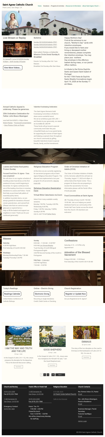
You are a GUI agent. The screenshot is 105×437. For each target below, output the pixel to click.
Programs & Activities (57, 6)
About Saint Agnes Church (91, 6)
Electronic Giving (42, 294)
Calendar (46, 260)
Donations (46, 6)
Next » (60, 374)
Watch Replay (8, 123)
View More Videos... (12, 68)
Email (80, 394)
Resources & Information (73, 6)
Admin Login (82, 421)
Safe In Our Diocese (60, 399)
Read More (18, 366)
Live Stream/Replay (46, 245)
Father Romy (51, 214)
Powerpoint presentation (22, 123)
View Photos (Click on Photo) (14, 125)
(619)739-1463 (9, 409)
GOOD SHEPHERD (52, 349)
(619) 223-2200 (71, 191)
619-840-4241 (58, 392)
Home (40, 6)
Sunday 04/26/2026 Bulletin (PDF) (45, 47)
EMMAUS (86, 341)
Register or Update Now (75, 294)
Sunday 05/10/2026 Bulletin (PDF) (45, 42)
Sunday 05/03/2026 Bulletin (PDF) (45, 45)
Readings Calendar (12, 294)
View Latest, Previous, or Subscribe (46, 52)
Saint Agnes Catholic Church (18, 4)
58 (53, 374)
